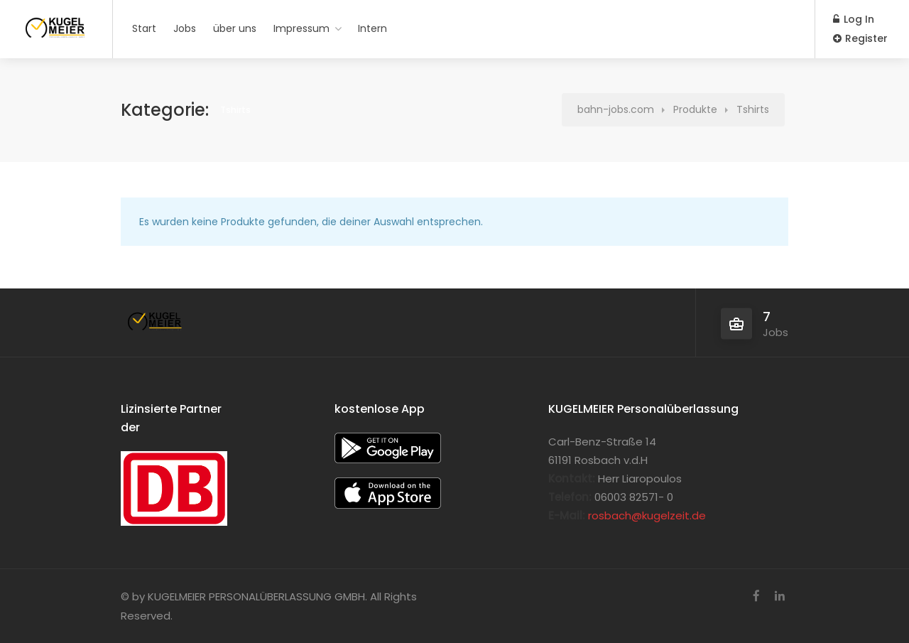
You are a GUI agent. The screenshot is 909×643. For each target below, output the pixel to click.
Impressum (301, 28)
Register (860, 38)
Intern (372, 28)
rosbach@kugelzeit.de (647, 515)
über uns (234, 28)
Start (144, 28)
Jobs (184, 28)
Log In (853, 19)
